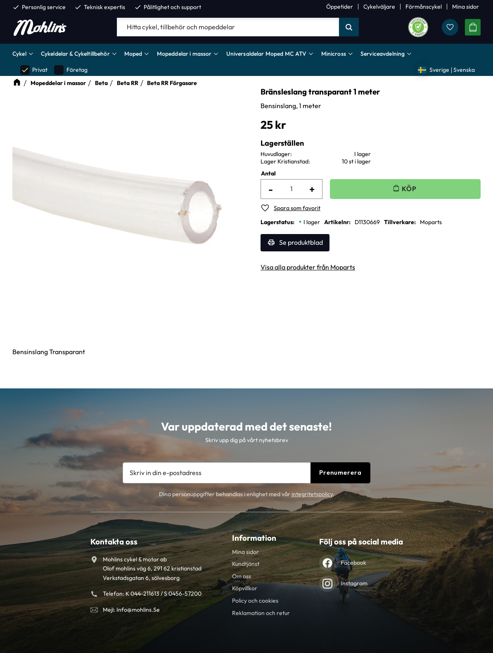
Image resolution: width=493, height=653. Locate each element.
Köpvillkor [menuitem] (244, 588)
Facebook (353, 562)
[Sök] (349, 27)
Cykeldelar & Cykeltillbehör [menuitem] (75, 53)
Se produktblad (301, 242)
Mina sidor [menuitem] (465, 6)
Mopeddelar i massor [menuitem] (184, 53)
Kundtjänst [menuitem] (245, 564)
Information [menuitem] (254, 538)
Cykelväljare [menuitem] (379, 6)
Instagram (354, 583)
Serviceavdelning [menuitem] (382, 53)
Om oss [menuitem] (241, 576)
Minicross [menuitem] (333, 53)
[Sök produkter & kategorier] (228, 27)
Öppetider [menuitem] (339, 6)
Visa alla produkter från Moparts (308, 267)
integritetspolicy (312, 494)
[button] (450, 27)
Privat (33, 70)
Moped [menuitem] (133, 53)
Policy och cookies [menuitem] (255, 600)
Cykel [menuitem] (19, 53)
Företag (70, 70)
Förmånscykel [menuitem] (423, 6)
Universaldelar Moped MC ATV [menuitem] (266, 53)
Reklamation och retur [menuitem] (261, 613)
